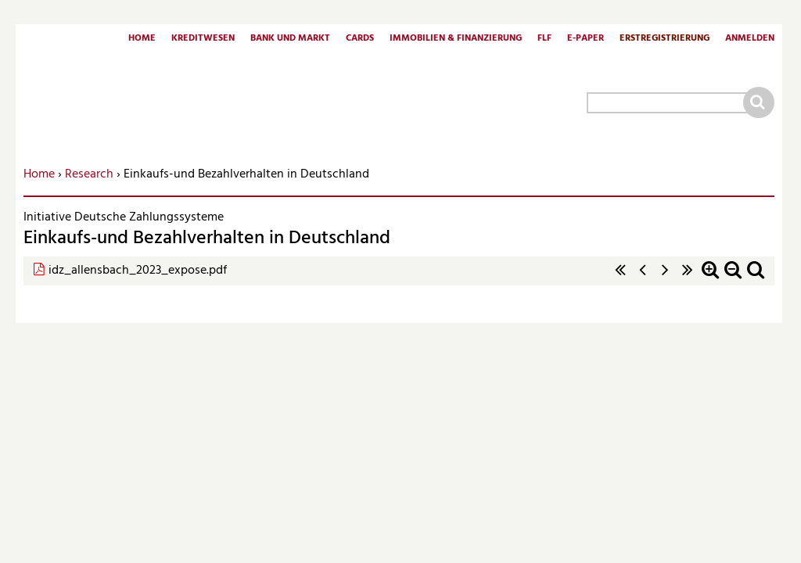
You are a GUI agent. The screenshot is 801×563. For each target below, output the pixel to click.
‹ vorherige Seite (643, 278)
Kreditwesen (203, 39)
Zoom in (710, 278)
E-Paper (585, 39)
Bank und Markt (290, 39)
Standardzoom (755, 278)
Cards (360, 39)
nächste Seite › (665, 278)
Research (89, 174)
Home (142, 39)
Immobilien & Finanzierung (456, 39)
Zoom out (733, 278)
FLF (544, 39)
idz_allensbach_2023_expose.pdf (137, 270)
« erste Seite (620, 278)
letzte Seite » (687, 278)
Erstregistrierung (664, 39)
